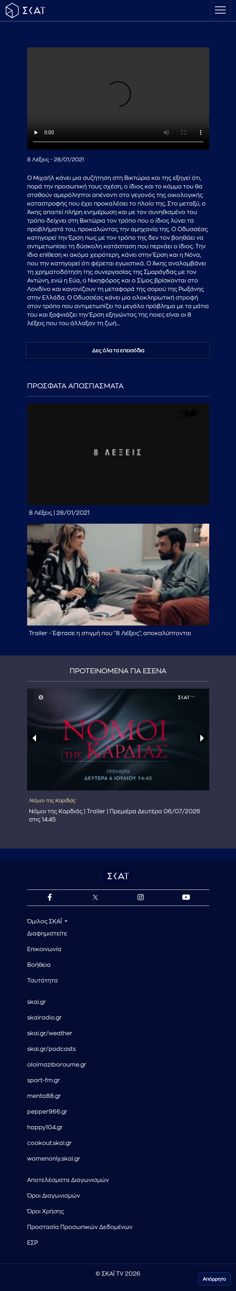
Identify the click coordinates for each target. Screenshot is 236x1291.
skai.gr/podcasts (51, 1049)
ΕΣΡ (32, 1243)
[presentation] (34, 738)
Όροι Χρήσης (45, 1211)
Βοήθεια (39, 965)
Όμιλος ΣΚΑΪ (45, 921)
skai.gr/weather (49, 1033)
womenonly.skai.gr (53, 1159)
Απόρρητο (214, 1279)
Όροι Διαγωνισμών (53, 1196)
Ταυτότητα (42, 981)
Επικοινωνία (44, 949)
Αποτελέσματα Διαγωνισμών (68, 1180)
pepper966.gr (47, 1112)
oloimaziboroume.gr (56, 1065)
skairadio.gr (44, 1018)
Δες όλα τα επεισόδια (118, 350)
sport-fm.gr (43, 1080)
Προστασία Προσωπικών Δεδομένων (79, 1227)
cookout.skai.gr (49, 1143)
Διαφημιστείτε (47, 934)
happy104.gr (45, 1127)
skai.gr (36, 1002)
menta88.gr (44, 1096)
